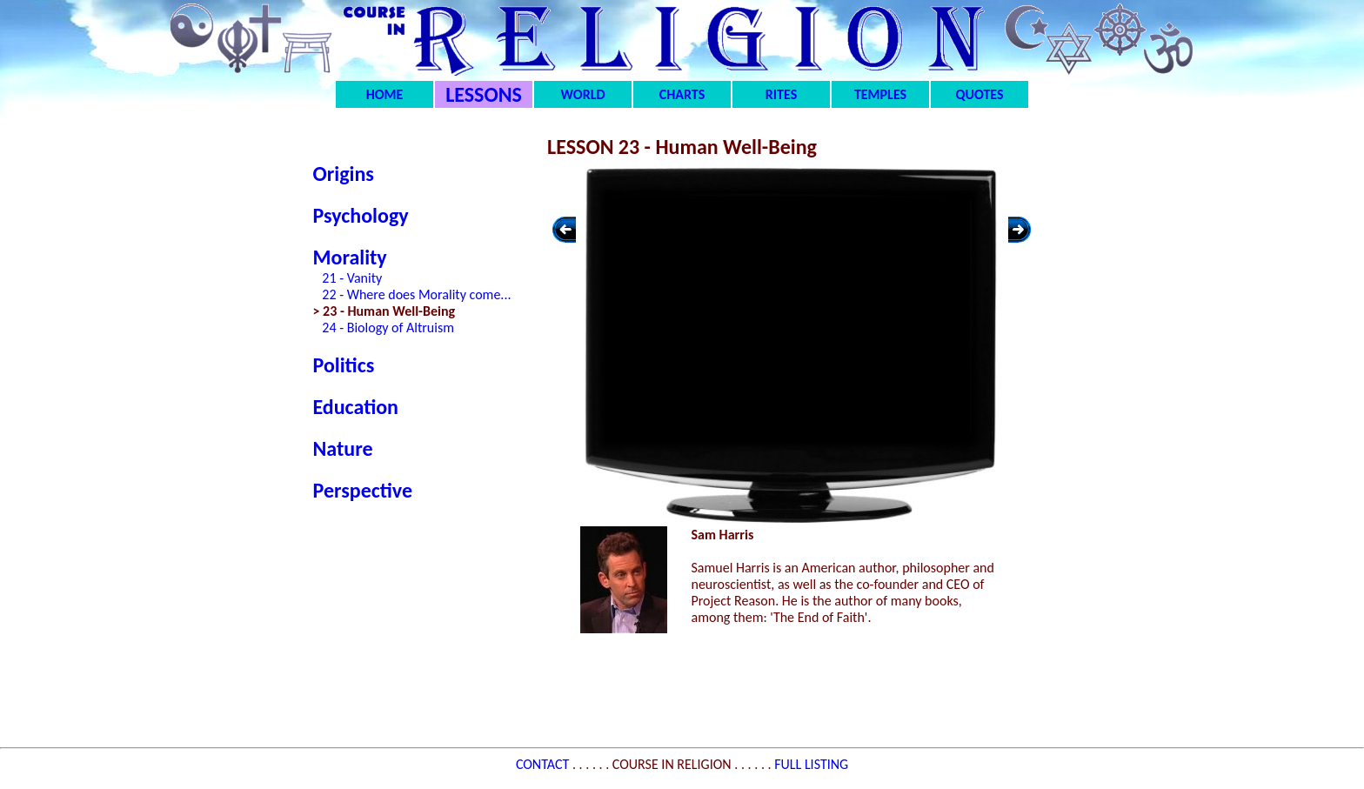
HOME (385, 94)
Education (355, 406)
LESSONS (483, 94)
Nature (343, 448)
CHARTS (682, 94)
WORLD (583, 94)
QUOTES (979, 94)
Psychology (361, 215)
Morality (350, 257)
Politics (344, 365)
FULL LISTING (811, 764)
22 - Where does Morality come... (416, 294)
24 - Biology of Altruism (388, 327)
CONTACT (544, 764)
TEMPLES (880, 94)
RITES (781, 94)
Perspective (363, 490)
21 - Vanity (352, 278)
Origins (343, 173)
